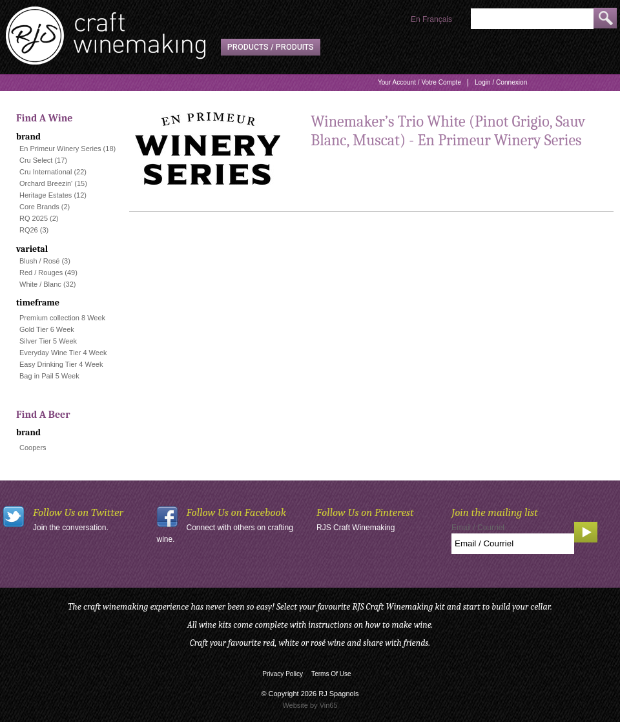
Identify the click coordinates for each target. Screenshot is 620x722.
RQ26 (28, 230)
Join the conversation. (70, 527)
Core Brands (39, 207)
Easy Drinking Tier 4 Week (61, 364)
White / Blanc (40, 284)
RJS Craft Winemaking (355, 527)
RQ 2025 (33, 218)
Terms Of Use (331, 673)
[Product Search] (532, 18)
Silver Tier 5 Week (48, 341)
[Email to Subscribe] (512, 543)
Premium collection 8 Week (62, 318)
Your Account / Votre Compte (419, 82)
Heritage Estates (45, 195)
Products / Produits (270, 47)
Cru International (45, 172)
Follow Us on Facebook (237, 512)
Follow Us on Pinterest (365, 512)
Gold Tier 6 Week (46, 329)
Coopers (32, 447)
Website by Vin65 (309, 705)
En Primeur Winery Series (60, 148)
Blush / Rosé (39, 261)
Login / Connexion (501, 82)
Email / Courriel (477, 527)
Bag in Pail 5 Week (49, 376)
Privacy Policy (282, 673)
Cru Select (35, 160)
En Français (431, 19)
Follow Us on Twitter (78, 512)
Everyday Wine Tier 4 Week (63, 352)
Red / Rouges (41, 272)
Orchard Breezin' (45, 183)
